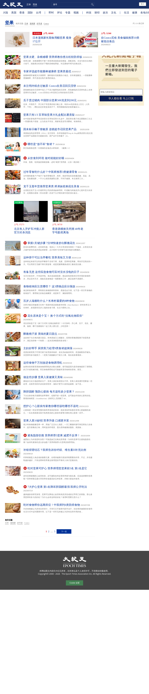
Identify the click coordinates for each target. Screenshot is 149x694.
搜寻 (92, 4)
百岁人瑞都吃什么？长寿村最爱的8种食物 (48, 300)
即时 (51, 12)
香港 (21, 12)
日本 (26, 23)
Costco (46, 23)
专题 (67, 12)
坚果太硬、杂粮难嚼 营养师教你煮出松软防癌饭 (52, 56)
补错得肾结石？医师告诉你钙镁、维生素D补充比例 (54, 449)
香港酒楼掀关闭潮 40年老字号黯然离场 (67, 230)
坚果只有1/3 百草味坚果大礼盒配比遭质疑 (49, 114)
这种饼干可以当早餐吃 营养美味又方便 (47, 257)
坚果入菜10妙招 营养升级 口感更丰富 (46, 420)
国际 (30, 12)
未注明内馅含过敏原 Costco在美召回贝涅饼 (49, 85)
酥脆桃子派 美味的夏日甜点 (40, 333)
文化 (113, 12)
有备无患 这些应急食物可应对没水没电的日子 (51, 271)
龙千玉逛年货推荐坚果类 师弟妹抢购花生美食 (51, 186)
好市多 (39, 23)
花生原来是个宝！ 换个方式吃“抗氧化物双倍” (55, 315)
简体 (35, 4)
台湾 (38, 12)
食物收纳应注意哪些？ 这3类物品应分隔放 (49, 286)
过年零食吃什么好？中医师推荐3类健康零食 (50, 171)
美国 (13, 12)
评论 (59, 12)
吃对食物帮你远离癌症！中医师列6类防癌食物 (51, 504)
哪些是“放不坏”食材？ (41, 144)
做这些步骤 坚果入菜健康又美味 (43, 377)
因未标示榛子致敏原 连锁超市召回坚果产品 (51, 129)
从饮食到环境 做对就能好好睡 (46, 158)
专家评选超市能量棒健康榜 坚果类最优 (47, 71)
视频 (76, 12)
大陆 (5, 12)
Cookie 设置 (74, 583)
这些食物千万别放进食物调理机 (42, 362)
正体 (29, 4)
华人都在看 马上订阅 (121, 98)
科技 (88, 12)
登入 (142, 4)
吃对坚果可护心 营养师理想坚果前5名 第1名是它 (57, 468)
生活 (126, 12)
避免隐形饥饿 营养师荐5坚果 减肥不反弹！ (54, 435)
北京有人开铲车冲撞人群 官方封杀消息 (29, 230)
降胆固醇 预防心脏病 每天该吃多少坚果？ (49, 391)
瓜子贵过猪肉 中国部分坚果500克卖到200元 (50, 100)
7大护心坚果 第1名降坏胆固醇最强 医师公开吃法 (57, 486)
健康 (134, 12)
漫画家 (32, 23)
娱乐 (105, 12)
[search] (73, 4)
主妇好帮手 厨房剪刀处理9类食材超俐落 (47, 348)
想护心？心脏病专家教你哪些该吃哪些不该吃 (51, 406)
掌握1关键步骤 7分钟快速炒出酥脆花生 (51, 243)
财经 (97, 12)
